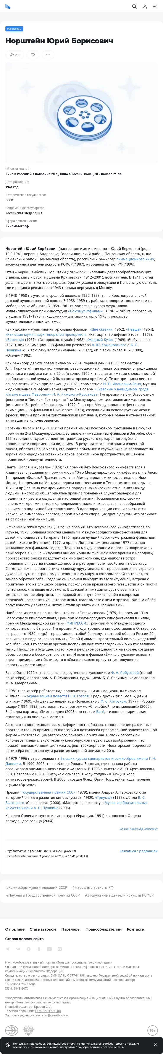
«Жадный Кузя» (100, 339)
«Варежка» (14, 339)
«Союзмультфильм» (85, 311)
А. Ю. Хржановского (109, 344)
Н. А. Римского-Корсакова (75, 394)
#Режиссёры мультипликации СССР (36, 887)
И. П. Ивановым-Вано (122, 384)
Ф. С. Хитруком (113, 701)
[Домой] (8, 6)
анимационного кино (135, 259)
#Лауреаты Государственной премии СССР (43, 895)
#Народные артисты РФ (93, 887)
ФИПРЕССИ (76, 623)
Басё (100, 711)
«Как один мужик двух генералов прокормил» (45, 334)
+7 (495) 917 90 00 (48, 1011)
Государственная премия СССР (48, 792)
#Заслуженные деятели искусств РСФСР (119, 895)
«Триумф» (103, 797)
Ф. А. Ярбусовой (125, 672)
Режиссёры (14, 29)
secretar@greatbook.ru (52, 1015)
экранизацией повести (47, 696)
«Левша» (133, 329)
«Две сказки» (101, 329)
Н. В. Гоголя (78, 696)
